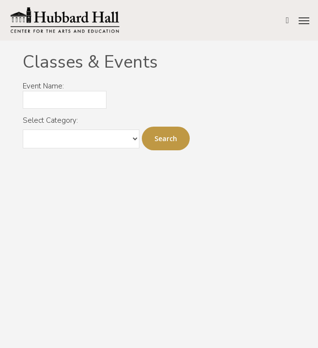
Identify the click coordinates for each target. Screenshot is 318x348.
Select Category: (50, 120)
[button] (304, 20)
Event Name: (43, 86)
